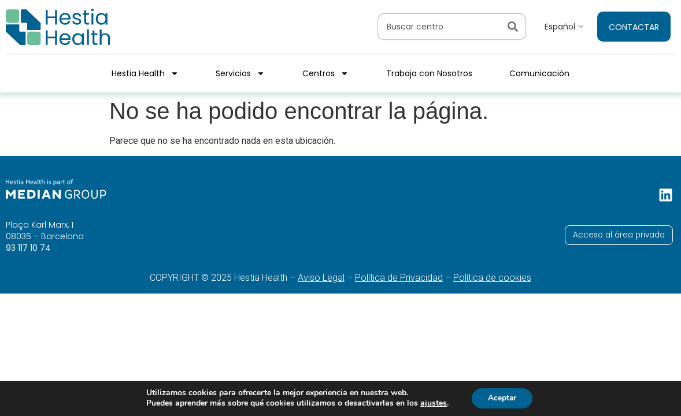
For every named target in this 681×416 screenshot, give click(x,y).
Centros (325, 73)
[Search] (515, 26)
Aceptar (501, 397)
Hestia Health (145, 73)
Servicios (240, 73)
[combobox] (440, 26)
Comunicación (539, 73)
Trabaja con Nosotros (429, 73)
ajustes (432, 403)
